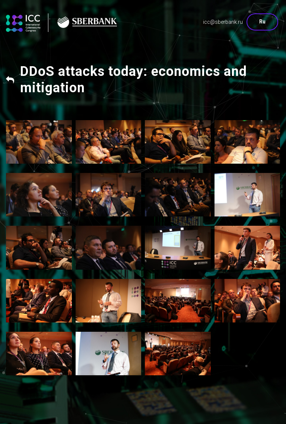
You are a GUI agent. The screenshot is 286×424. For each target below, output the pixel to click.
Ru (262, 22)
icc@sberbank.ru (223, 22)
